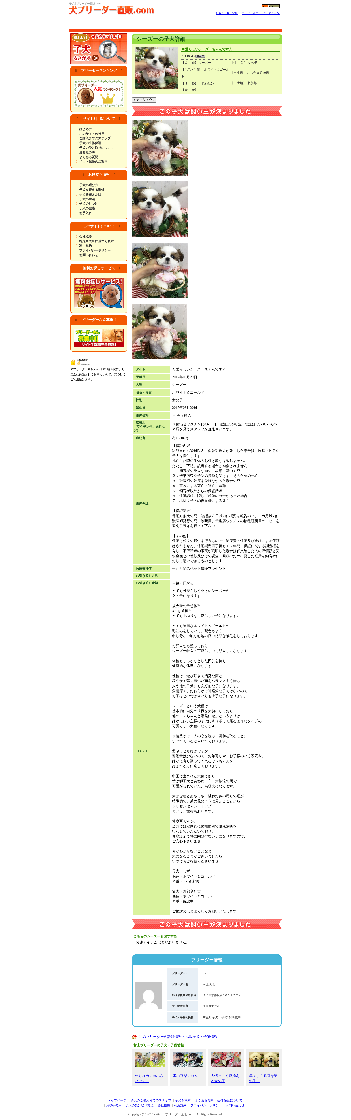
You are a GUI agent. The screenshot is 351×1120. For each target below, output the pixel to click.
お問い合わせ (88, 255)
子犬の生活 (87, 199)
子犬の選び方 (88, 185)
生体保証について (229, 1100)
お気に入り (144, 100)
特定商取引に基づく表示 (96, 241)
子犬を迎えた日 (90, 194)
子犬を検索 (183, 1100)
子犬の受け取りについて (96, 147)
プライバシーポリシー (95, 250)
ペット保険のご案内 (93, 161)
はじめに (85, 129)
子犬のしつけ (88, 203)
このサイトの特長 (91, 134)
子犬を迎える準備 (91, 189)
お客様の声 (87, 152)
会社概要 (85, 236)
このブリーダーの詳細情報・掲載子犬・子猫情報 (178, 1037)
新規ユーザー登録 (227, 13)
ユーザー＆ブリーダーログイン (261, 13)
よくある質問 (88, 157)
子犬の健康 (87, 208)
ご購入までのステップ (95, 138)
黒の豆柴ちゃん (188, 1065)
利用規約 (85, 245)
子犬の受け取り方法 (139, 1105)
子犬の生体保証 (90, 143)
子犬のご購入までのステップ (151, 1100)
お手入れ (85, 213)
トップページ (117, 1100)
